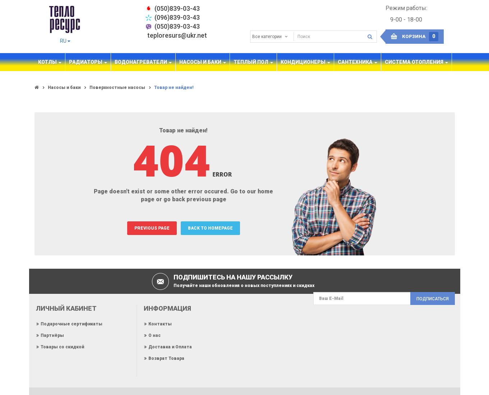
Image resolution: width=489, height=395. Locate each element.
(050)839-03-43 (177, 26)
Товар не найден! (174, 87)
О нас (154, 335)
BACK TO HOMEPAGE (210, 228)
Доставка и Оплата (170, 346)
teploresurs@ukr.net (177, 35)
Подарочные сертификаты (71, 323)
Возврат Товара (166, 358)
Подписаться (432, 298)
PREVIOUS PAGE (152, 228)
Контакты (160, 323)
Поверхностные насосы (117, 87)
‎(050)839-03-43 (177, 8)
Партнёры (52, 335)
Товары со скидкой (62, 346)
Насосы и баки (64, 87)
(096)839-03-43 (177, 17)
